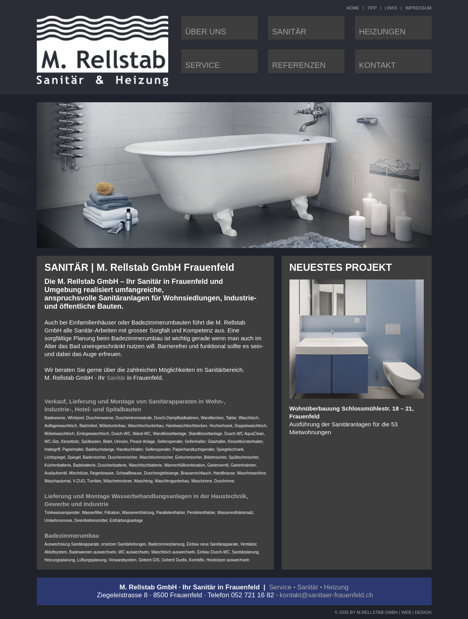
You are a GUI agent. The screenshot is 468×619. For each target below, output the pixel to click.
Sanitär (116, 377)
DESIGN (423, 612)
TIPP (372, 8)
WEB (406, 612)
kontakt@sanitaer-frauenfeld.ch (326, 595)
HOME (352, 8)
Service (280, 587)
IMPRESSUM (418, 8)
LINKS (391, 8)
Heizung (336, 587)
